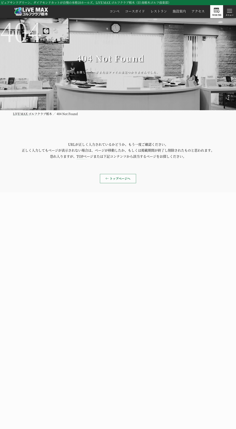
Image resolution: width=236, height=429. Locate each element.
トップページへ (120, 178)
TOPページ (85, 156)
